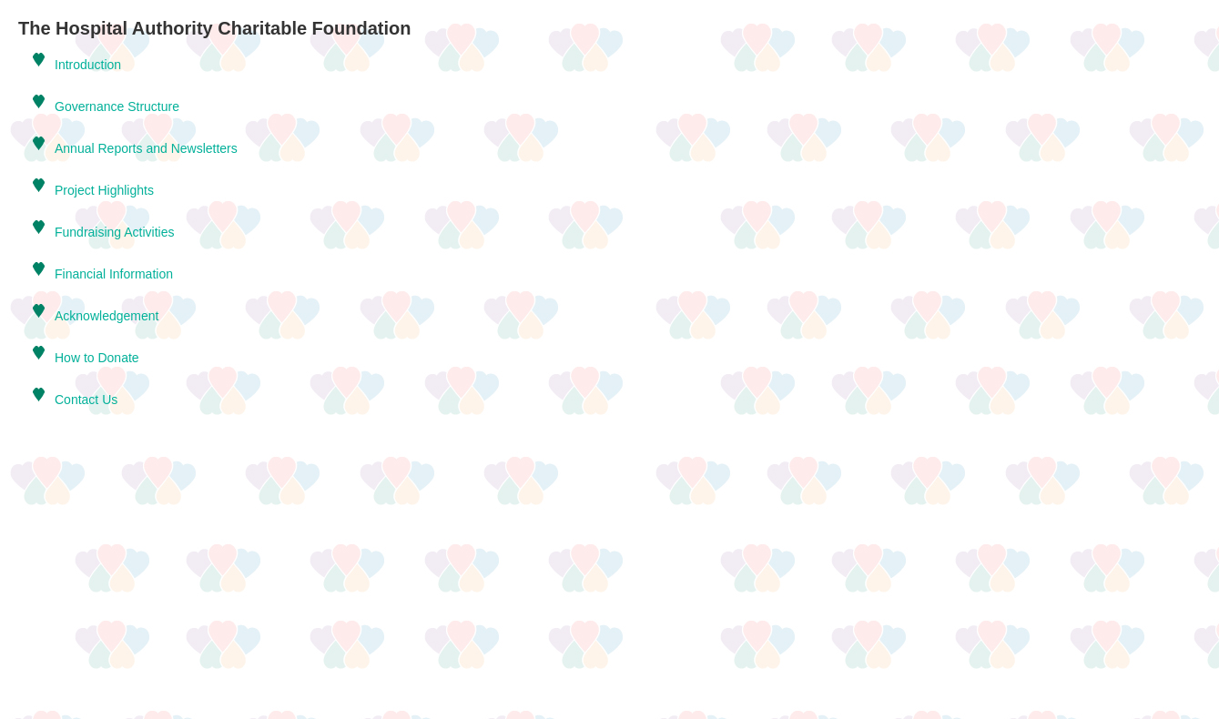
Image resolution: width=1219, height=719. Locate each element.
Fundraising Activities (115, 232)
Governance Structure (117, 106)
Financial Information (114, 274)
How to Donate (97, 357)
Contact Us (86, 399)
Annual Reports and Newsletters (146, 148)
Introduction (88, 64)
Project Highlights (104, 190)
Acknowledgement (106, 316)
